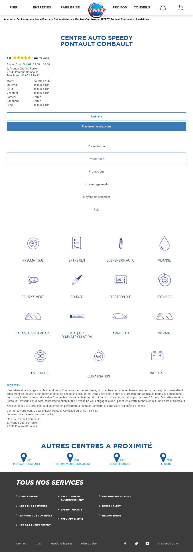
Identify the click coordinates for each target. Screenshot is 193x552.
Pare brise (70, 7)
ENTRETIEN (77, 246)
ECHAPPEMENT (33, 283)
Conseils (142, 7)
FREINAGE (164, 283)
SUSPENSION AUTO (120, 246)
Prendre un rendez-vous (96, 126)
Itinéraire (96, 116)
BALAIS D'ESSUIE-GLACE (33, 319)
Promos (120, 7)
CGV (39, 543)
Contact (21, 543)
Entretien (42, 7)
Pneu (14, 7)
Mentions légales (61, 543)
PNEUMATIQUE (33, 246)
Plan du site (89, 543)
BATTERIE (157, 359)
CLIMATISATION (98, 360)
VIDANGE (164, 246)
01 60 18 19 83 (30, 75)
